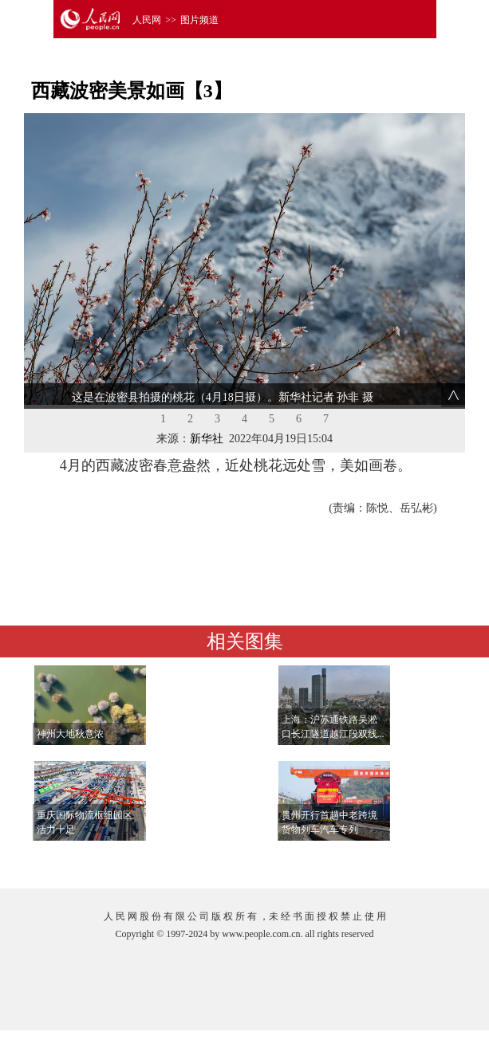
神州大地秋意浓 (70, 733)
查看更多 (413, 860)
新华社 (206, 439)
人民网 (146, 19)
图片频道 (199, 19)
